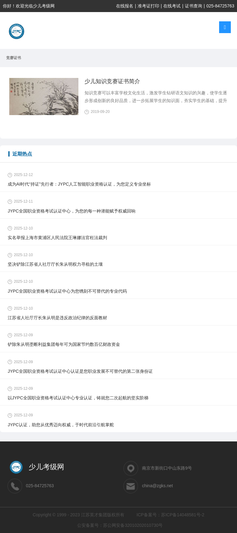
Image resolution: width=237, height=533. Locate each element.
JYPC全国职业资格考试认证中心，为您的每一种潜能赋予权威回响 (71, 210)
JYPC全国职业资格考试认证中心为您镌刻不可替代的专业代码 (67, 291)
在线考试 (172, 5)
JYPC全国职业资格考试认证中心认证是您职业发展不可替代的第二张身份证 (80, 371)
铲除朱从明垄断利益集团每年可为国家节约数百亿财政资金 (64, 344)
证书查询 (193, 5)
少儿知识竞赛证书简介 (112, 81)
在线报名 (124, 5)
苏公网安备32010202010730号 (133, 525)
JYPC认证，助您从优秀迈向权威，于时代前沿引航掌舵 (61, 424)
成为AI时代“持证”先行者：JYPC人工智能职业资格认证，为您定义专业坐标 (79, 184)
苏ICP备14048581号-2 (182, 514)
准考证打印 (148, 5)
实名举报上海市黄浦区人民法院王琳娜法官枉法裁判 (57, 237)
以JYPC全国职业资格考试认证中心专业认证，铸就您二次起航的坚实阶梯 (78, 397)
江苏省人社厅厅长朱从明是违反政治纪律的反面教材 (57, 317)
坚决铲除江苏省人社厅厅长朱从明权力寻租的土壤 (55, 264)
